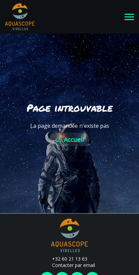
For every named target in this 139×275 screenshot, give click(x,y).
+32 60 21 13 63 (65, 258)
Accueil (69, 139)
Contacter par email (69, 264)
